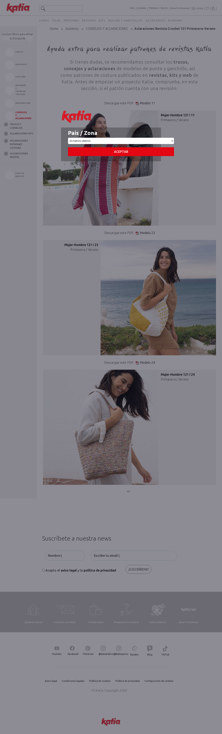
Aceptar (121, 151)
